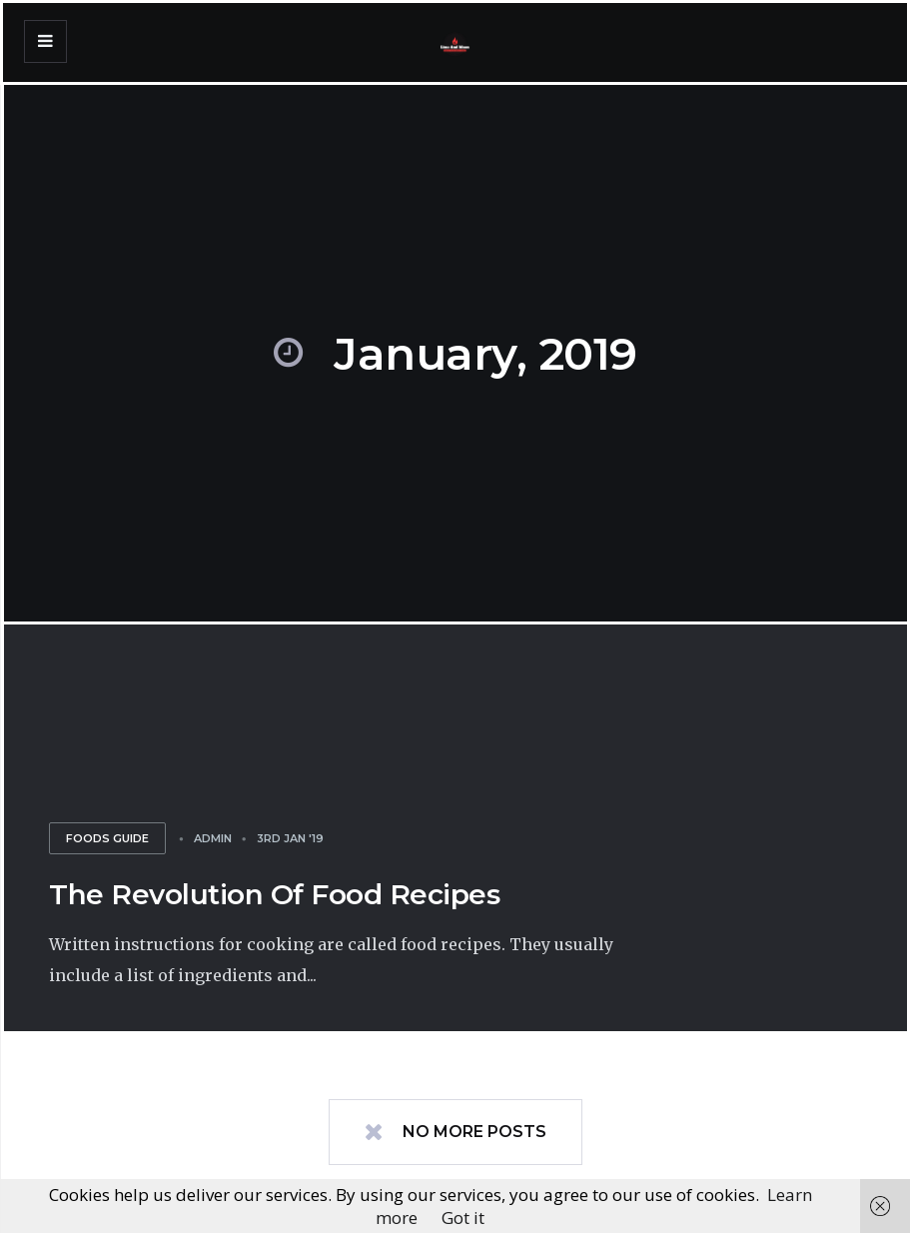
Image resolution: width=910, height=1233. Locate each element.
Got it (463, 1217)
